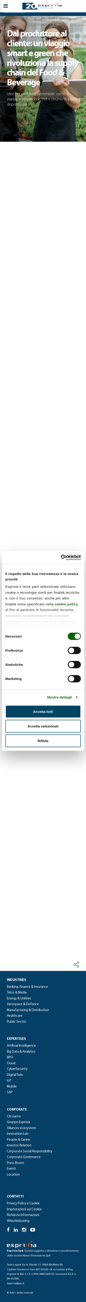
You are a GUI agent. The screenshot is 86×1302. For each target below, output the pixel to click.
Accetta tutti (43, 711)
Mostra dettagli (59, 697)
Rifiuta (43, 741)
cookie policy (66, 604)
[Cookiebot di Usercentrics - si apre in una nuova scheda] (61, 558)
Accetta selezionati (43, 726)
